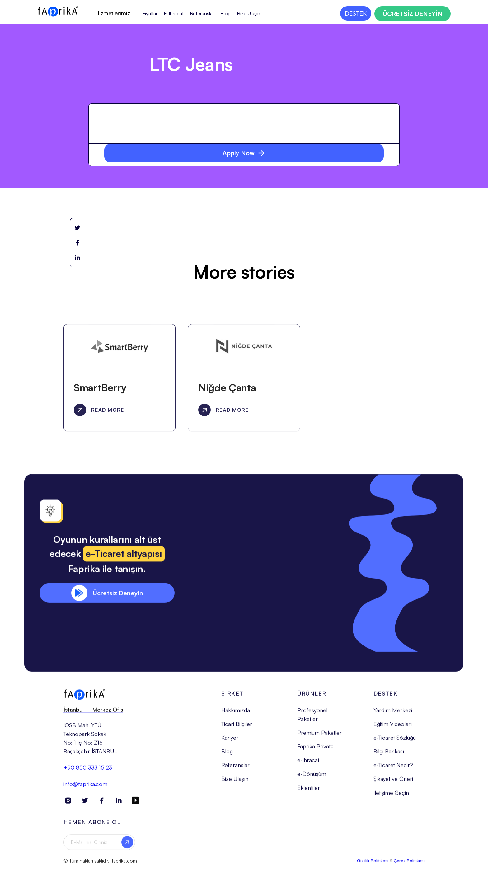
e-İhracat (308, 762)
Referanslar (202, 13)
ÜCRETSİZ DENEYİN (412, 13)
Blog (225, 13)
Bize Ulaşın (248, 13)
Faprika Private (315, 749)
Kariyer (229, 740)
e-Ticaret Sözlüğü (394, 740)
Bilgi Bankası (388, 754)
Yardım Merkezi (392, 713)
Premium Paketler (319, 735)
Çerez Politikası (409, 863)
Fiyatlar (149, 13)
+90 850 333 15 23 (87, 770)
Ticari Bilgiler (236, 726)
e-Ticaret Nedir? (393, 767)
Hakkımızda (235, 713)
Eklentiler (308, 790)
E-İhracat (174, 13)
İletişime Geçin (391, 795)
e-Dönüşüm (311, 776)
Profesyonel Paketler (312, 717)
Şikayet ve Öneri (393, 781)
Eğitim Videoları (392, 726)
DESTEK (356, 13)
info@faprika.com (85, 786)
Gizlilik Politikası (372, 863)
